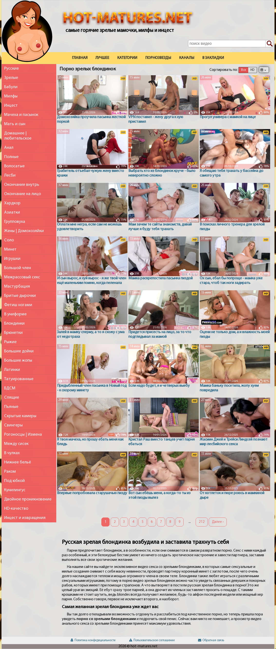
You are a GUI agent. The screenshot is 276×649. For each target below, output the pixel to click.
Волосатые (14, 166)
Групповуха (14, 222)
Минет (10, 249)
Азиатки (12, 212)
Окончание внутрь (21, 185)
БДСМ (9, 388)
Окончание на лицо (22, 194)
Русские (11, 68)
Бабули (11, 87)
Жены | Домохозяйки (24, 231)
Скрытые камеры (20, 416)
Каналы (186, 58)
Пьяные (11, 407)
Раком (10, 472)
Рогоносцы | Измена (23, 435)
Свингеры (13, 425)
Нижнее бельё (17, 462)
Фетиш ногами (18, 305)
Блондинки (14, 323)
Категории (127, 58)
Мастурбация (17, 286)
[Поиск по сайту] (269, 44)
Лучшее (102, 58)
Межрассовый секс (22, 277)
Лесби (10, 175)
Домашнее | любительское (17, 136)
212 (202, 522)
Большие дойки (19, 351)
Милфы (11, 96)
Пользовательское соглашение (152, 640)
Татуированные (18, 379)
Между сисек (16, 444)
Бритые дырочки (20, 296)
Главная (79, 58)
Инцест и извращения (25, 518)
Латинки (12, 370)
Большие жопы (18, 360)
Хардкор (12, 203)
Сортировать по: (223, 70)
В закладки (213, 58)
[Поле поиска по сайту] (230, 43)
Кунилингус (14, 490)
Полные (11, 157)
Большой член (17, 268)
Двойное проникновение (27, 499)
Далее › (218, 522)
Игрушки (12, 259)
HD (252, 70)
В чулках (12, 453)
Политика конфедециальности (93, 640)
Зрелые (11, 78)
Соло (9, 240)
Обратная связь (211, 640)
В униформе (15, 314)
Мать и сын (14, 124)
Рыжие (10, 342)
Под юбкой (14, 481)
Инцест (11, 105)
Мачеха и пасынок (21, 115)
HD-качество (16, 509)
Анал (8, 148)
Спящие (11, 397)
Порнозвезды (158, 58)
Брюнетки (13, 333)
